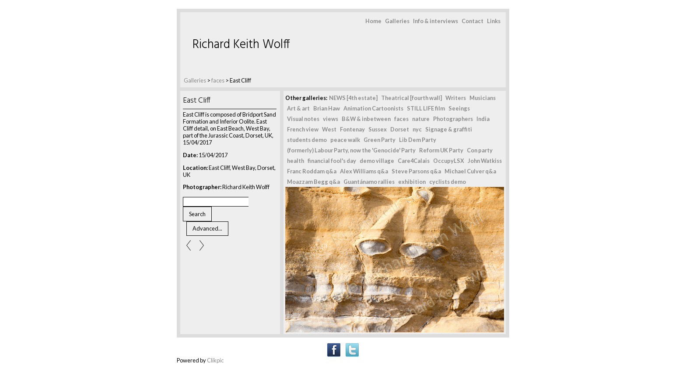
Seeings (459, 108)
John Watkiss (485, 160)
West (329, 129)
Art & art (298, 108)
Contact (472, 20)
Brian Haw (326, 108)
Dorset (399, 129)
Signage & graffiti (448, 129)
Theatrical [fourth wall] (411, 97)
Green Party (380, 139)
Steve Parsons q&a (416, 171)
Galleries (397, 20)
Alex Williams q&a (364, 171)
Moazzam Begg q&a (313, 181)
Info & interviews (435, 20)
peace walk (345, 139)
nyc (417, 129)
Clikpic (215, 360)
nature (421, 118)
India (483, 118)
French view (302, 129)
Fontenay (352, 129)
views (330, 118)
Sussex (377, 129)
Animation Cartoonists (373, 108)
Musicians (482, 97)
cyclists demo (447, 181)
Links (493, 20)
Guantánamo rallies (369, 181)
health (295, 160)
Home (373, 20)
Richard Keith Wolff (241, 45)
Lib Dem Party (417, 139)
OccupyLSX (448, 160)
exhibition (412, 181)
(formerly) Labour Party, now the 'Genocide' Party (351, 150)
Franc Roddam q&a (311, 171)
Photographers (453, 118)
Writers (455, 97)
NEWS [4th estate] (353, 97)
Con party (480, 150)
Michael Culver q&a (470, 171)
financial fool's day (332, 160)
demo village (377, 160)
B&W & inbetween (366, 118)
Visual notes (303, 118)
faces (217, 80)
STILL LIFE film (426, 108)
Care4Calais (414, 160)
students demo (307, 139)
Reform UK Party (441, 150)
